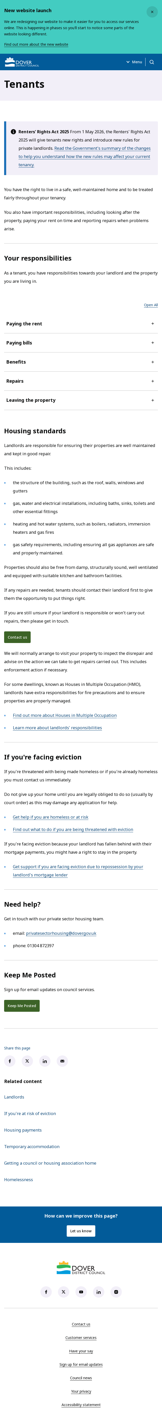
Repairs (81, 381)
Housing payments (23, 1130)
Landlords (14, 1097)
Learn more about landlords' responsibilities (57, 728)
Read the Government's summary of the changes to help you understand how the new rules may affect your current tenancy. (85, 156)
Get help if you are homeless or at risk (50, 817)
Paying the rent (81, 323)
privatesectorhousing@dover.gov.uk (61, 933)
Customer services (81, 1337)
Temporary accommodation (31, 1146)
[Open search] (152, 62)
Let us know (81, 1230)
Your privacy (81, 1391)
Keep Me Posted (22, 1005)
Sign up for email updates (81, 1364)
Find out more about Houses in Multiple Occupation (65, 715)
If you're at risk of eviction (30, 1113)
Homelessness (18, 1179)
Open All (151, 304)
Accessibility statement (81, 1404)
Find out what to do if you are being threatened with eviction (73, 829)
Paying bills (81, 343)
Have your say (81, 1350)
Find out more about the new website (36, 44)
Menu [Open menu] (133, 62)
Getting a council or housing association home (50, 1163)
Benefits (81, 362)
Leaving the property (81, 400)
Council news (81, 1377)
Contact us (17, 637)
